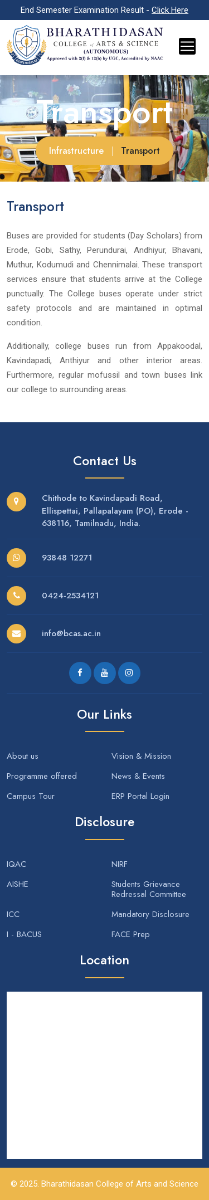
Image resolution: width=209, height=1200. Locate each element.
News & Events (138, 776)
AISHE (17, 884)
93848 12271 (67, 558)
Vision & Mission (141, 756)
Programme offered (42, 776)
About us (22, 756)
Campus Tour (31, 796)
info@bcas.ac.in (71, 633)
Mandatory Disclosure (150, 914)
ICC (13, 914)
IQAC (16, 864)
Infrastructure (76, 150)
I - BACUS (24, 934)
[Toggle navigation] (187, 46)
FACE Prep (130, 934)
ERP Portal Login (140, 796)
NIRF (119, 864)
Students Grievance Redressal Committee (148, 889)
